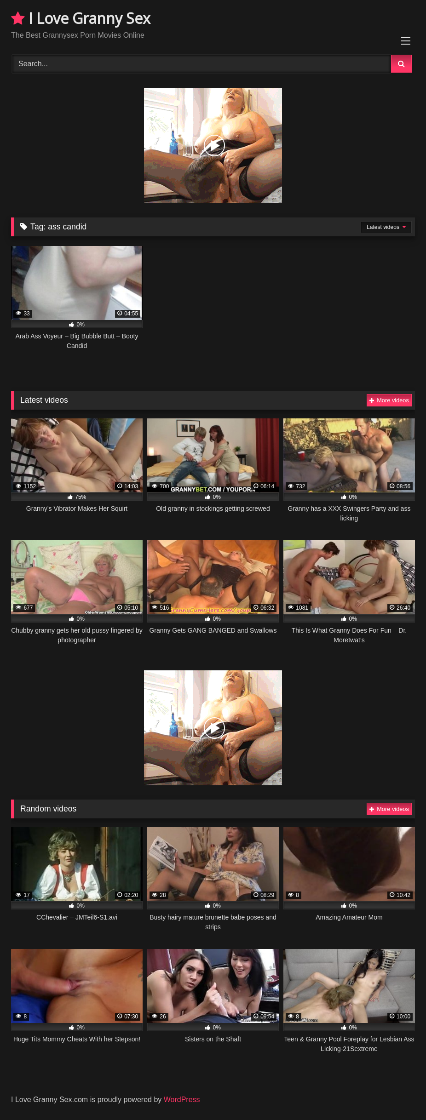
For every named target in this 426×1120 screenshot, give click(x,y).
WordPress (182, 1099)
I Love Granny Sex (80, 18)
